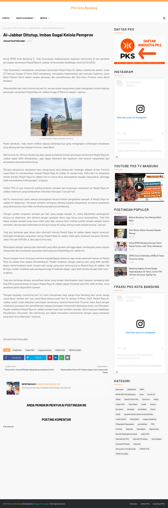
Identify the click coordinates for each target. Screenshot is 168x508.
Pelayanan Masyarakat (125, 424)
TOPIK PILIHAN (18, 28)
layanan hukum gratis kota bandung (138, 414)
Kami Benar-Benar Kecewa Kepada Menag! (145, 232)
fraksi (156, 399)
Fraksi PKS (29, 350)
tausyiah (137, 444)
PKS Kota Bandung (84, 8)
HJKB (143, 404)
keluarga (130, 409)
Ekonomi (146, 399)
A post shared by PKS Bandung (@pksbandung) (141, 150)
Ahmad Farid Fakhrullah (14, 41)
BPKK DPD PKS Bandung (125, 394)
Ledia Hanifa (121, 419)
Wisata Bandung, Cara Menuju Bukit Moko (145, 219)
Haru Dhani (133, 404)
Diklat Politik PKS (131, 399)
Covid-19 (151, 394)
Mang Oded (134, 419)
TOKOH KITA (60, 350)
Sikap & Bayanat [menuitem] (24, 18)
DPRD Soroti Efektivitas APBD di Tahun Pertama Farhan (146, 257)
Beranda (6, 28)
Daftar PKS (145, 504)
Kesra (153, 409)
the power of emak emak (126, 449)
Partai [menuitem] (5, 18)
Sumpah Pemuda (123, 444)
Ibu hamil (119, 409)
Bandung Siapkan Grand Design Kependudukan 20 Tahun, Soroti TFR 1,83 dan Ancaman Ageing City (145, 271)
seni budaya (156, 439)
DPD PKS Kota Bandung (12, 504)
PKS (152, 424)
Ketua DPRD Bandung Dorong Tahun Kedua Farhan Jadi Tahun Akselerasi (145, 244)
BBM (142, 389)
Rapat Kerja (154, 429)
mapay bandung (44, 350)
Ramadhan (141, 429)
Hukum (153, 404)
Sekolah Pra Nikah (140, 439)
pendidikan (142, 424)
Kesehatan (142, 409)
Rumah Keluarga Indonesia (126, 434)
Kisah (118, 414)
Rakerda (129, 429)
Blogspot (37, 504)
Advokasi (119, 389)
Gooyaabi (45, 504)
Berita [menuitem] (43, 18)
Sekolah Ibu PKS (122, 439)
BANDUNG (17, 350)
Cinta (141, 394)
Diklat (118, 399)
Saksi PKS (145, 434)
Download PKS (159, 504)
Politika (119, 429)
